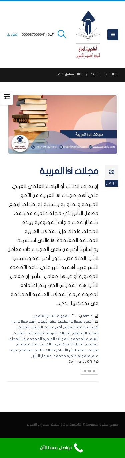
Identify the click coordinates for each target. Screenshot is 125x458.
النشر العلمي (44, 316)
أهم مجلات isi (24, 321)
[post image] (62, 124)
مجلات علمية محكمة (37, 350)
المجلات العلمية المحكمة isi (45, 339)
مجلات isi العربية (69, 171)
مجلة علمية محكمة (70, 356)
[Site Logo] (88, 34)
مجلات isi (48, 344)
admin (88, 316)
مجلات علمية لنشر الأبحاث (77, 350)
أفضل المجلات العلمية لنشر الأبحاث (65, 321)
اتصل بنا (12, 34)
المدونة (63, 316)
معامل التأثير (42, 356)
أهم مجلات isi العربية (81, 327)
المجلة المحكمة (71, 344)
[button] (112, 34)
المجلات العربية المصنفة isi (49, 333)
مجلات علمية (28, 344)
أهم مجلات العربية (47, 327)
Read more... (89, 371)
